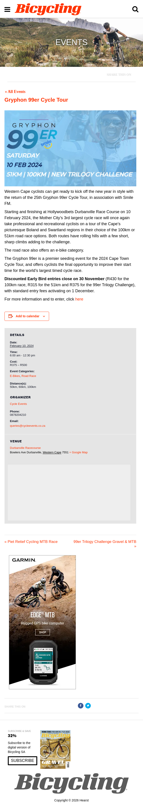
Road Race (29, 376)
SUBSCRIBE (22, 760)
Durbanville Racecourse (25, 448)
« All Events (15, 91)
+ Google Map (78, 452)
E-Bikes (15, 376)
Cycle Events (18, 404)
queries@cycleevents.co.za (27, 425)
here (79, 299)
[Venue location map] (69, 492)
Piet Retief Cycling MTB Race (31, 542)
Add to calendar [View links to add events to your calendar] (27, 316)
